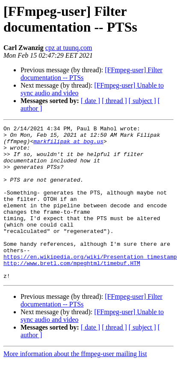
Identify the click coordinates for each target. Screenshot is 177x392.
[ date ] (90, 100)
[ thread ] (114, 100)
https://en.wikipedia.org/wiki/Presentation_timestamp (90, 283)
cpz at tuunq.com (68, 47)
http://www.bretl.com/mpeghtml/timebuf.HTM (71, 291)
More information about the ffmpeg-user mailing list (75, 384)
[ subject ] (142, 100)
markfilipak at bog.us (68, 145)
